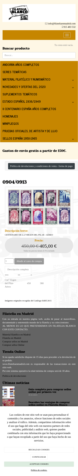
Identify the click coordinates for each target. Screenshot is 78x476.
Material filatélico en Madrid (16, 334)
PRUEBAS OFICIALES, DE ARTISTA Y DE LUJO (30, 130)
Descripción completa (18, 269)
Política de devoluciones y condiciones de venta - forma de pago (41, 166)
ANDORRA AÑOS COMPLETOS (21, 64)
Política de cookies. (39, 470)
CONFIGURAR (39, 457)
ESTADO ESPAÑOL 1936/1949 (39, 102)
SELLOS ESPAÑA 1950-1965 (39, 139)
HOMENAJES (10, 116)
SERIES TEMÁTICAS (14, 71)
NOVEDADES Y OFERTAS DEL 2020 (39, 87)
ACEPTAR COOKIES (39, 464)
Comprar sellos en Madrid (15, 341)
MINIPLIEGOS (11, 123)
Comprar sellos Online (13, 345)
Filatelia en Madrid (11, 338)
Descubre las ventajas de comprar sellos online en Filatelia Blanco (49, 404)
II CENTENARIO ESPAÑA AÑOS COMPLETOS (29, 108)
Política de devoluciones (14, 376)
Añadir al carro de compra (29, 261)
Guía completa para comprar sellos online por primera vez (49, 391)
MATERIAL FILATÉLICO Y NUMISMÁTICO (39, 80)
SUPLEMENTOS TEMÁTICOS (20, 94)
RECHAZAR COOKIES (39, 449)
